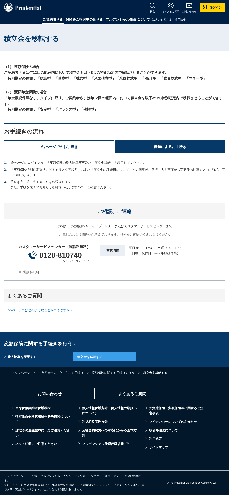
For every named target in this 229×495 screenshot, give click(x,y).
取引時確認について (163, 430)
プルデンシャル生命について (128, 19)
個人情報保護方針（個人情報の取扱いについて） (109, 410)
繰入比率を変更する (22, 357)
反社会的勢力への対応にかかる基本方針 (109, 433)
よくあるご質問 (132, 394)
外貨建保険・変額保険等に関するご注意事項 (176, 410)
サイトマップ (158, 447)
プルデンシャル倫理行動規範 (103, 444)
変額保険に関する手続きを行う (38, 343)
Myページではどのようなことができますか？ (40, 310)
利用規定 (155, 438)
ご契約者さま (53, 19)
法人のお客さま (162, 19)
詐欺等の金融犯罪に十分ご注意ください (42, 433)
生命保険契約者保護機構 (33, 408)
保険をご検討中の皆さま (84, 19)
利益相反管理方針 (95, 421)
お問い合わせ (50, 394)
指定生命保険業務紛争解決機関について (42, 419)
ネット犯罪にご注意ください (36, 444)
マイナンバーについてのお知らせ (173, 421)
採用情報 (180, 19)
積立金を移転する (90, 357)
